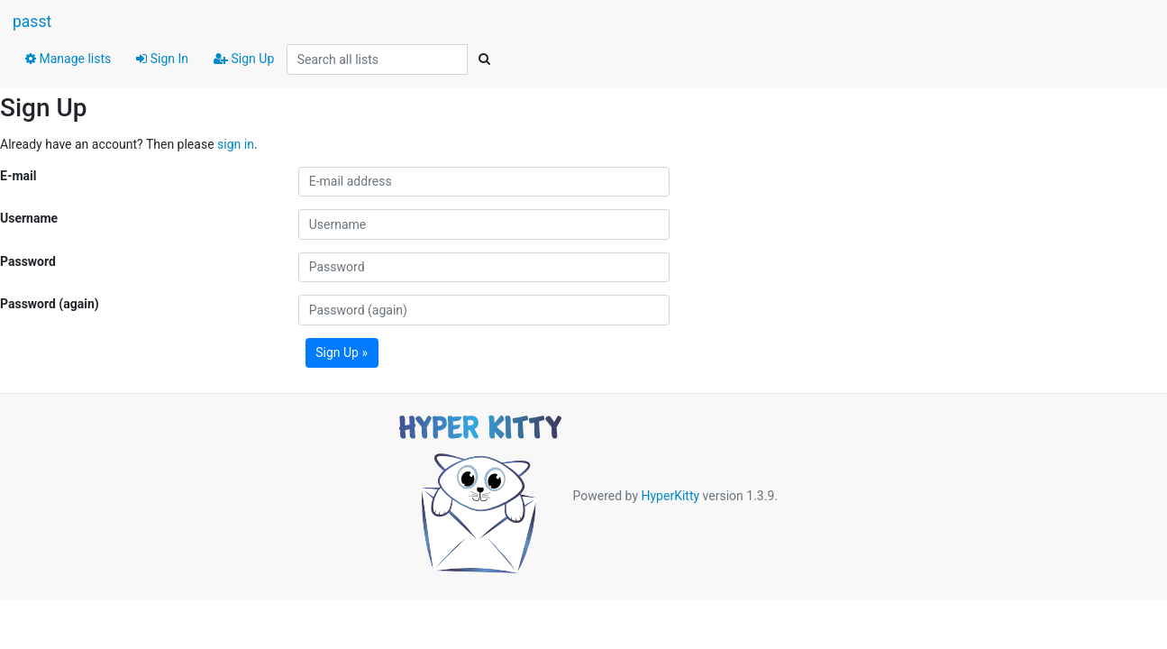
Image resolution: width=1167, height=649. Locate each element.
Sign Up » (341, 352)
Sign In (162, 58)
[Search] (484, 59)
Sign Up (244, 58)
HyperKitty (670, 496)
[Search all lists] (377, 59)
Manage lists (68, 58)
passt (32, 22)
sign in (235, 144)
